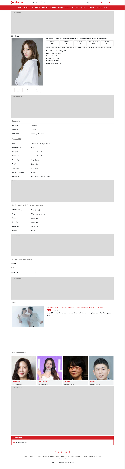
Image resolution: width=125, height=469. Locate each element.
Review (67, 7)
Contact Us (35, 456)
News (26, 7)
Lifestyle (91, 7)
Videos (83, 7)
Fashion (99, 7)
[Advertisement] (59, 22)
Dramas (45, 7)
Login (14, 442)
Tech (105, 7)
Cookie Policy (79, 456)
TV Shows (53, 7)
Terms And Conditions (57, 459)
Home (20, 7)
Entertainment (34, 7)
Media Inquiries (68, 456)
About (28, 456)
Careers (43, 456)
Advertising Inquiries (54, 456)
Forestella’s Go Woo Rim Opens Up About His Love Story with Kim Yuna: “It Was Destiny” (75, 307)
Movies (60, 7)
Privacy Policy (70, 459)
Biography (75, 7)
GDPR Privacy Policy (91, 456)
